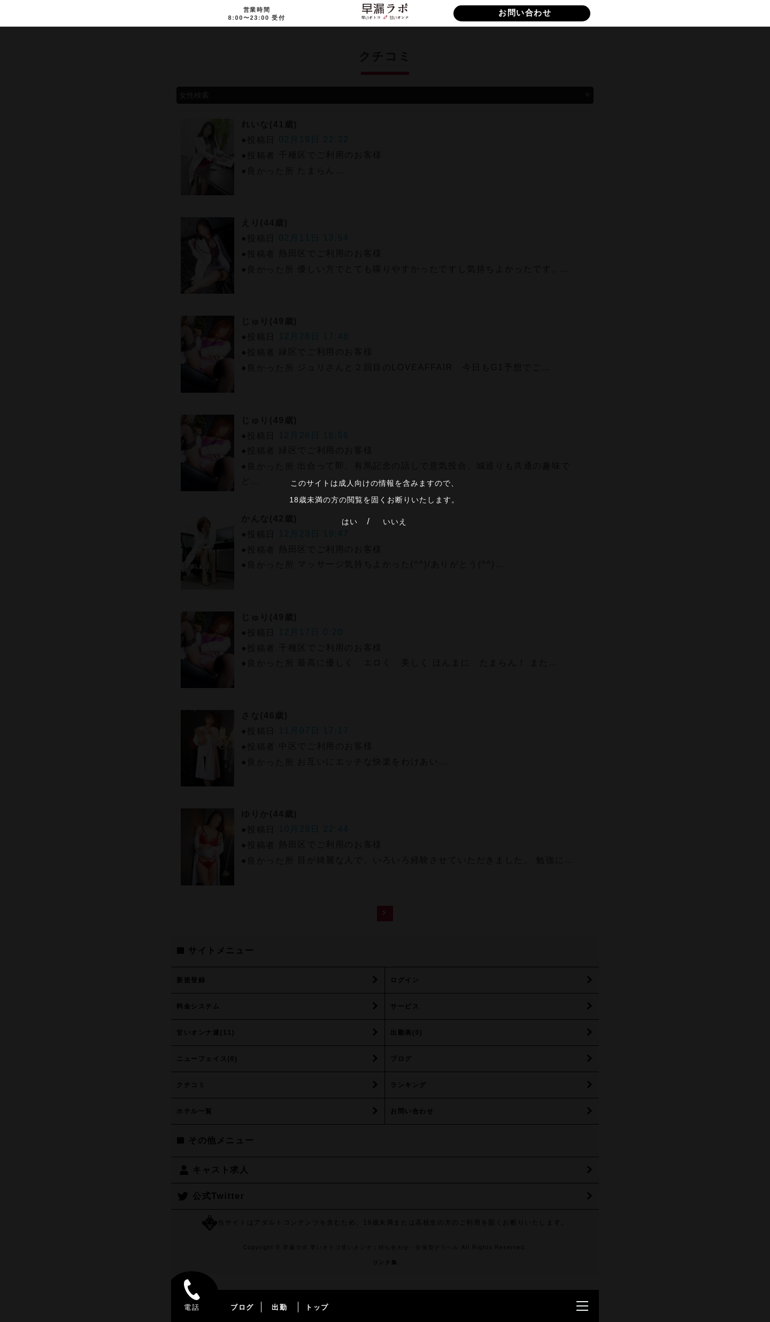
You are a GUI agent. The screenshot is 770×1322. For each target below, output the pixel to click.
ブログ (242, 1307)
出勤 (279, 1307)
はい (350, 521)
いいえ (395, 521)
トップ (317, 1307)
